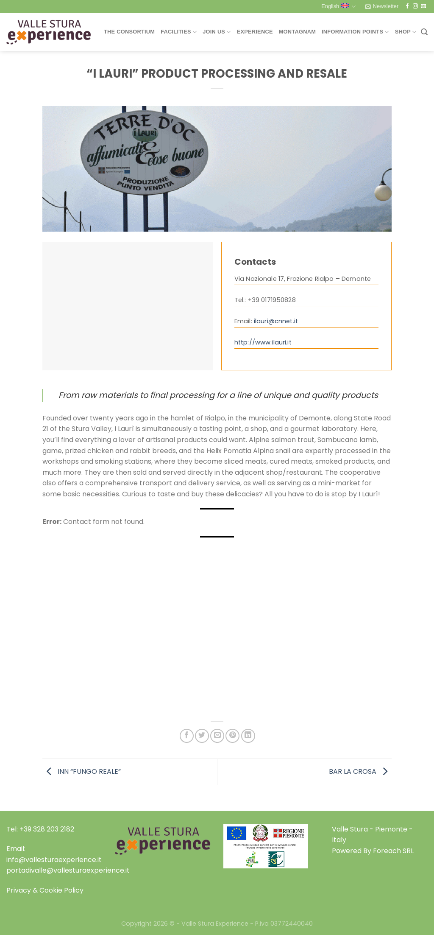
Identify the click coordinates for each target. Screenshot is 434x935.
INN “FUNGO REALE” (81, 771)
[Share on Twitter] (202, 736)
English (338, 7)
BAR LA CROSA (360, 771)
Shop (406, 32)
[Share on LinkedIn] (248, 736)
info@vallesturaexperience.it (54, 860)
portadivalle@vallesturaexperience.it (68, 870)
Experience (255, 31)
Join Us (217, 32)
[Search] (424, 32)
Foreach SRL (393, 851)
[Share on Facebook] (187, 736)
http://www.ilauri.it (263, 342)
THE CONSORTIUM (129, 31)
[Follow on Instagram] (415, 6)
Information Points (355, 32)
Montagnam (297, 31)
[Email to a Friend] (217, 736)
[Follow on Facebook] (407, 6)
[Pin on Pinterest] (232, 736)
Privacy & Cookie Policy (44, 890)
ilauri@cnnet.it (276, 321)
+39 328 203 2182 (46, 829)
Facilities (179, 32)
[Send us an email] (423, 6)
